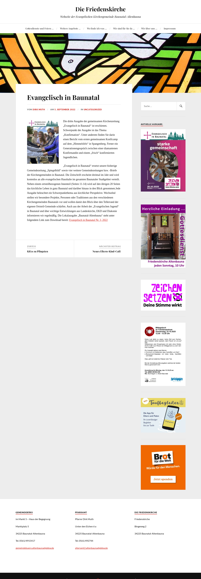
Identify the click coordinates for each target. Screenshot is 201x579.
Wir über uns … (149, 28)
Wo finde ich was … (97, 28)
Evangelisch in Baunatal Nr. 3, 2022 (88, 220)
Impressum (170, 28)
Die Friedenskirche (100, 9)
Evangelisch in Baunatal (63, 97)
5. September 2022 (65, 109)
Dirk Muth (39, 109)
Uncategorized (93, 109)
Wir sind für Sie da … (124, 28)
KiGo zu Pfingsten (37, 251)
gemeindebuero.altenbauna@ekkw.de (35, 548)
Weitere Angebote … (70, 28)
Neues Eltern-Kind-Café (107, 251)
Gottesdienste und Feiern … (39, 28)
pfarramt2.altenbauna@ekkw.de (91, 548)
